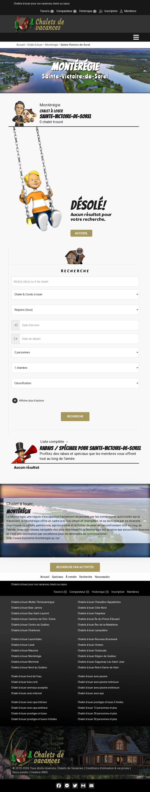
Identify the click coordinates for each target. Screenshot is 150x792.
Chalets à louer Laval (22, 644)
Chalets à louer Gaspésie (91, 613)
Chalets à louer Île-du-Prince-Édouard (98, 619)
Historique (88, 11)
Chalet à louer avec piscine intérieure (98, 682)
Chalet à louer (35, 44)
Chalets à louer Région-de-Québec (97, 656)
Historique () (100, 592)
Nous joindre (20, 772)
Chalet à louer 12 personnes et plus (97, 707)
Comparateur (66, 11)
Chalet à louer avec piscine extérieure (98, 687)
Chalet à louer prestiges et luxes (29, 713)
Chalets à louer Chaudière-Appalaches (99, 602)
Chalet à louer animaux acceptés (29, 687)
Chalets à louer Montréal (25, 661)
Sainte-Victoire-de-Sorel (75, 44)
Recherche (75, 416)
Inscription (108, 11)
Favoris (47, 11)
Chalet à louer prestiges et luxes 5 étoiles (100, 702)
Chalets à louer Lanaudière (93, 630)
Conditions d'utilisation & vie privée (107, 768)
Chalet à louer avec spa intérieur (29, 702)
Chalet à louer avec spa (91, 693)
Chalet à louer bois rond (24, 682)
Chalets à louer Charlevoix (25, 630)
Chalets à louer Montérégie (26, 656)
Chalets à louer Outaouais (92, 650)
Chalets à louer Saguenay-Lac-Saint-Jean (101, 661)
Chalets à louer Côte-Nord (92, 607)
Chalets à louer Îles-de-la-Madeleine (98, 624)
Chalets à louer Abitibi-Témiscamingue (32, 602)
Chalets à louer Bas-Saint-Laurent (30, 613)
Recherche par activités (75, 567)
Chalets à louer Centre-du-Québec (30, 624)
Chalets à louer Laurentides (26, 639)
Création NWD (39, 772)
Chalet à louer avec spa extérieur (29, 707)
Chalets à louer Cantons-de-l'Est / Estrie (33, 619)
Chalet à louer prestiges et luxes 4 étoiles (34, 719)
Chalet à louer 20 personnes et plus (97, 713)
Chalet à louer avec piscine (92, 676)
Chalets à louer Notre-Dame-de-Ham (98, 667)
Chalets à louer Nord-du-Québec (29, 667)
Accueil (21, 44)
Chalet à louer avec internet (26, 693)
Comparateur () (79, 592)
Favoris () (60, 592)
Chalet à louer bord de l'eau (26, 676)
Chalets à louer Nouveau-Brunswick (97, 639)
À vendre (71, 577)
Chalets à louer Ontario (90, 644)
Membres (128, 11)
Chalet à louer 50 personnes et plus (97, 719)
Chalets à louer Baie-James (26, 607)
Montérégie (51, 44)
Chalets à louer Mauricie (24, 650)
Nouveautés (102, 577)
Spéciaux (57, 577)
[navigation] (136, 37)
